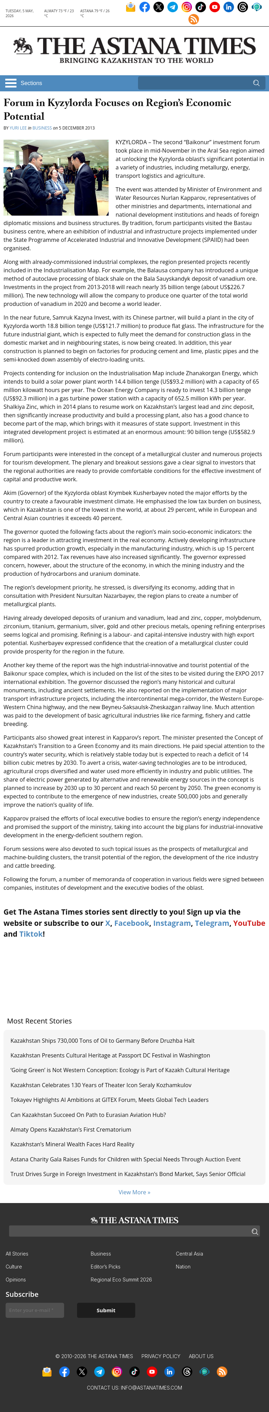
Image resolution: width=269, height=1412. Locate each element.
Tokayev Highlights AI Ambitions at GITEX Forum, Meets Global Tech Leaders (110, 1100)
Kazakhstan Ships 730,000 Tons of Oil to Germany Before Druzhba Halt (103, 1040)
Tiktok (31, 934)
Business (42, 128)
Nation (183, 1267)
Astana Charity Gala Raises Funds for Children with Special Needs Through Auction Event (126, 1159)
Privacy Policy (161, 1356)
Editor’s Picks (105, 1267)
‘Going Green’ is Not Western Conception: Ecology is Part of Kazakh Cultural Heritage (121, 1070)
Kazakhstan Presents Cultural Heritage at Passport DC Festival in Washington (110, 1055)
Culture (14, 1267)
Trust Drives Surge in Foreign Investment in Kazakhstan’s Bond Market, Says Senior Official (129, 1174)
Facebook (131, 923)
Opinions (16, 1279)
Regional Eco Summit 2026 (121, 1279)
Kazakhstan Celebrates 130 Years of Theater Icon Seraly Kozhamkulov (101, 1085)
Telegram (212, 923)
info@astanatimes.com (151, 1388)
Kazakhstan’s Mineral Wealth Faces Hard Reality (73, 1144)
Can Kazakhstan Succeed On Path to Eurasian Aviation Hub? (88, 1115)
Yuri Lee (18, 128)
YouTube (249, 923)
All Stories (17, 1254)
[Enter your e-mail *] (35, 1310)
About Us (201, 1356)
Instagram (172, 923)
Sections (31, 83)
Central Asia (189, 1254)
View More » (135, 1192)
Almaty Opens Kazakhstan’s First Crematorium (71, 1129)
